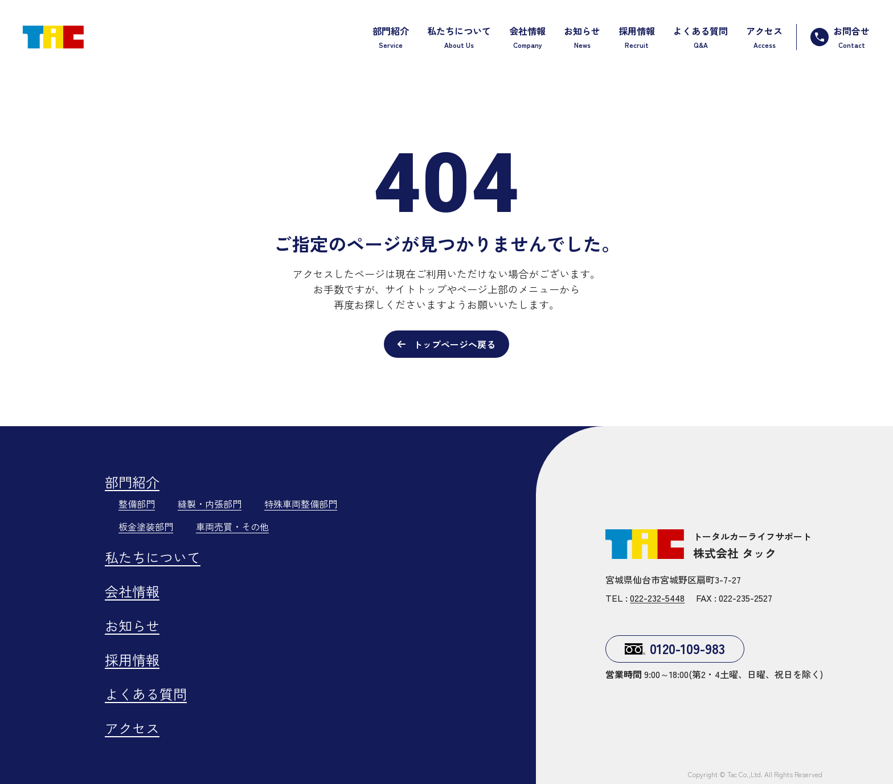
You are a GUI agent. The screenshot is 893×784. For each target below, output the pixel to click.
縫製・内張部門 (209, 504)
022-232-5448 (657, 598)
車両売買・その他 (232, 526)
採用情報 (132, 659)
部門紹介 (132, 482)
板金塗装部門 (145, 526)
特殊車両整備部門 (300, 504)
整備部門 (136, 504)
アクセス (132, 728)
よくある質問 (146, 694)
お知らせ (132, 625)
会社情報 (132, 591)
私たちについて (152, 557)
